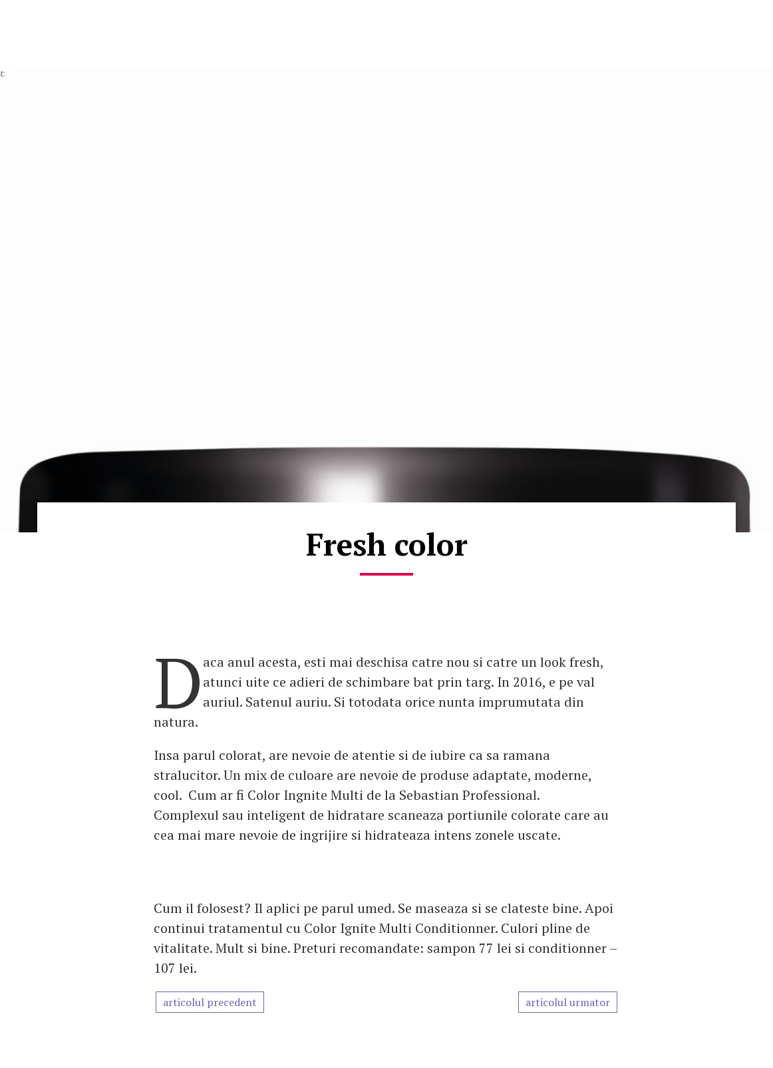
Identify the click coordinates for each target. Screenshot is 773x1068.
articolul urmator (568, 1002)
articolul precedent (210, 1002)
